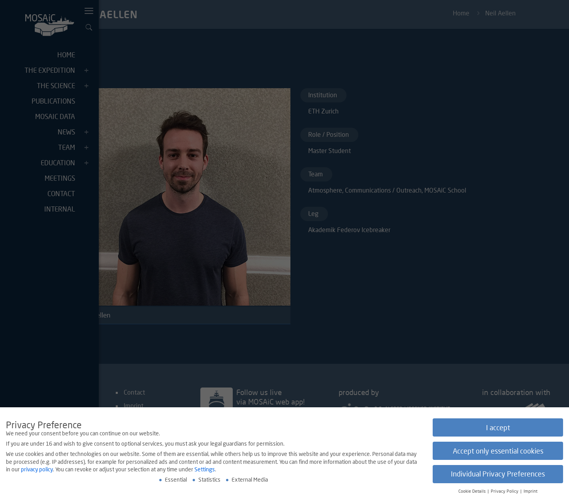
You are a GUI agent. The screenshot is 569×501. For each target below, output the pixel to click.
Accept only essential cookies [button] (498, 452)
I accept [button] (498, 429)
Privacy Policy (505, 493)
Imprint (530, 493)
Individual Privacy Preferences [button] (498, 476)
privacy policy (37, 471)
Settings (204, 471)
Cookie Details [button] (472, 493)
